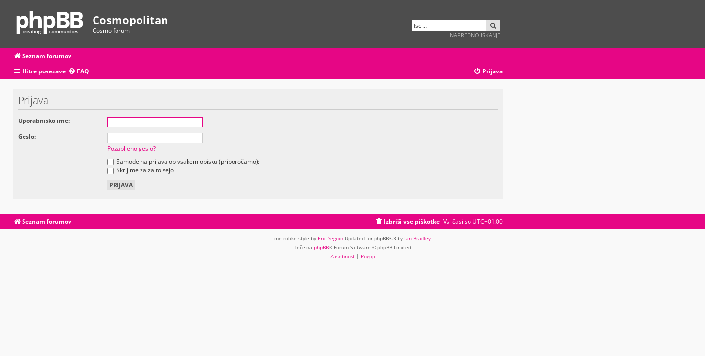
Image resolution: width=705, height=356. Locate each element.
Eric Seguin (330, 238)
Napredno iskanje (475, 35)
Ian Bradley (417, 238)
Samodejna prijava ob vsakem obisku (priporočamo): (183, 161)
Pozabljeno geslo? (131, 148)
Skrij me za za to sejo (140, 170)
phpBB (321, 247)
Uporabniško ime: (44, 121)
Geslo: (27, 136)
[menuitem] (78, 71)
